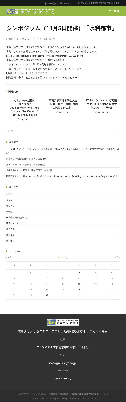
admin (27, 39)
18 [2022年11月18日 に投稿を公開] (79, 284)
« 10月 (8, 257)
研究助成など (12, 223)
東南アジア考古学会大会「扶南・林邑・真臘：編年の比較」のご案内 (63, 104)
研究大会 (10, 229)
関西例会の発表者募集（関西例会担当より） (27, 158)
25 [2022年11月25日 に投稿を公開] (79, 289)
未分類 (9, 211)
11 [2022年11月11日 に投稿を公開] (79, 278)
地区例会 (10, 205)
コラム (9, 199)
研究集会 (10, 235)
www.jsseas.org (63, 378)
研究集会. (10, 240)
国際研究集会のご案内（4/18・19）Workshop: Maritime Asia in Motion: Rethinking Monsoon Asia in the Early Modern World (62, 176)
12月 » (117, 257)
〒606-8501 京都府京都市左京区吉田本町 (100, 3)
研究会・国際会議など (45, 39)
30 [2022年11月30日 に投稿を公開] (47, 295)
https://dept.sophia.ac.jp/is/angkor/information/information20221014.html (44, 55)
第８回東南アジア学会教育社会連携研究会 (26, 164)
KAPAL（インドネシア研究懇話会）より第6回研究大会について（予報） (101, 104)
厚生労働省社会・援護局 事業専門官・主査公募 (29, 170)
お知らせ (10, 194)
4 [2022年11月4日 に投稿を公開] (79, 272)
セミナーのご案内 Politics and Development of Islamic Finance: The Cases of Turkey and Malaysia (24, 108)
